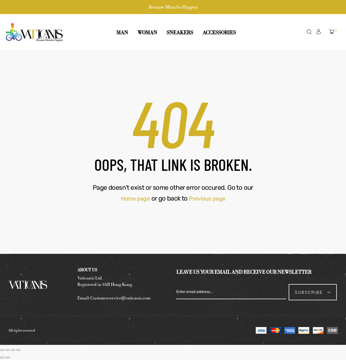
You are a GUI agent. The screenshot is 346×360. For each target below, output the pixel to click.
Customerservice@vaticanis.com (120, 298)
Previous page (209, 198)
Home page (133, 198)
